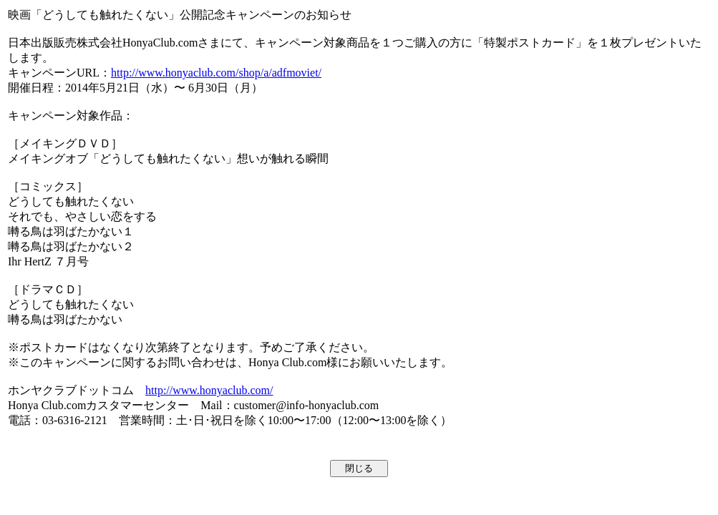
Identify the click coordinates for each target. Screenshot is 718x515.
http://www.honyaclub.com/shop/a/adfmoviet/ (216, 73)
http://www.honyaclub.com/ (209, 390)
